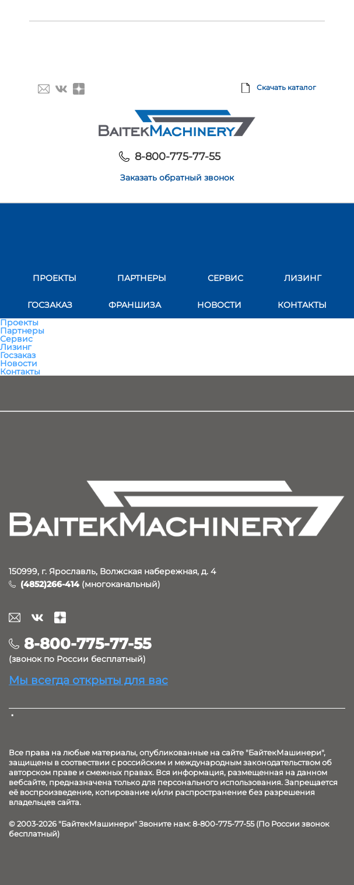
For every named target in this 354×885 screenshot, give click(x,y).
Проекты (54, 278)
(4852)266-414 (49, 584)
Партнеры (141, 278)
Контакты (302, 305)
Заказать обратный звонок (177, 177)
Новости (219, 305)
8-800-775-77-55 (177, 156)
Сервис (225, 278)
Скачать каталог (286, 87)
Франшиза (134, 305)
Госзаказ (49, 305)
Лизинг (302, 278)
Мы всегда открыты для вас (88, 680)
